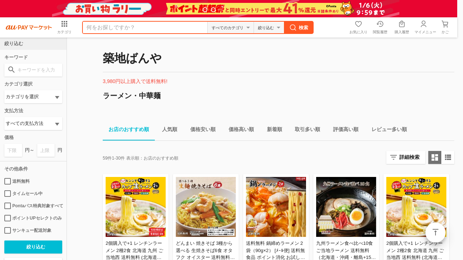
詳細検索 (409, 157)
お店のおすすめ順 (126, 130)
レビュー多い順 (386, 130)
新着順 (271, 130)
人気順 (166, 130)
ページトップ (435, 232)
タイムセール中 (23, 193)
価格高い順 (238, 130)
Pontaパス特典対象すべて (33, 206)
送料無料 (17, 181)
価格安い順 (200, 130)
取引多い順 (304, 130)
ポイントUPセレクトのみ (33, 218)
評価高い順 (342, 130)
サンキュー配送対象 (27, 230)
